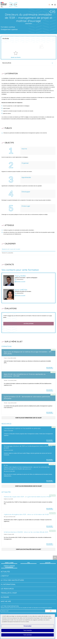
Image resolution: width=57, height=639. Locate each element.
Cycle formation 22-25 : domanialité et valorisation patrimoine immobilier (27, 397)
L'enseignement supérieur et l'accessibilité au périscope (22, 428)
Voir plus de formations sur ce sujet (28, 417)
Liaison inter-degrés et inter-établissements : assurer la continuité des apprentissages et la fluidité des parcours (27, 468)
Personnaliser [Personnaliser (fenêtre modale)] (27, 626)
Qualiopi (47, 562)
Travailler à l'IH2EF (9, 593)
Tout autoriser (27, 635)
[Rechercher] (49, 4)
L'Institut (5, 576)
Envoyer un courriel (21, 281)
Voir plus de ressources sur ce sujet (28, 486)
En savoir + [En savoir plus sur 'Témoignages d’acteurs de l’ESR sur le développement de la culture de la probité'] (49, 459)
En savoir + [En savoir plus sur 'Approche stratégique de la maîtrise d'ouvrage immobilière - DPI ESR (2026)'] (49, 367)
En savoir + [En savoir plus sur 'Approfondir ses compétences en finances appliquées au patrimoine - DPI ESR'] (49, 390)
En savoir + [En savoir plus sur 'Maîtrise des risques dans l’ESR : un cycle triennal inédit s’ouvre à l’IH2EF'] (49, 508)
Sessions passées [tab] (7, 253)
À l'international (8, 584)
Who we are (6, 601)
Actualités (5, 572)
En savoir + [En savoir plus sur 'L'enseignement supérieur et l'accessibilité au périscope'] (49, 440)
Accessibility (52, 4)
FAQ (28, 562)
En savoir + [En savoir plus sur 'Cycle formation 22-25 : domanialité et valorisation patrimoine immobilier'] (49, 412)
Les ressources (7, 589)
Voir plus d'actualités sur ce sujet (28, 549)
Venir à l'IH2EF (9, 562)
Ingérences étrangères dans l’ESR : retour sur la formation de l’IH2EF (26, 514)
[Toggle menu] (55, 4)
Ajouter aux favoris (16, 57)
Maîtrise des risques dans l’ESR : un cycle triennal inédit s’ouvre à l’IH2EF (27, 497)
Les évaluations (28, 323)
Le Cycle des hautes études (12, 580)
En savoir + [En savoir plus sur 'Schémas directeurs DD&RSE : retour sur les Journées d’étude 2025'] (49, 544)
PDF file (53, 11)
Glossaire (5, 597)
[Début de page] (55, 558)
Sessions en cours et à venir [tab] (11, 249)
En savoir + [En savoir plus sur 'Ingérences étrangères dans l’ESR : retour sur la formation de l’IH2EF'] (49, 526)
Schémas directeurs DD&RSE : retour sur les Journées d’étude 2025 (26, 532)
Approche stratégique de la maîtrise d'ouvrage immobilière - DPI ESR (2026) (27, 353)
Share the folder (50, 11)
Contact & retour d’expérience (9, 566)
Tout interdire (27, 630)
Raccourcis (6, 63)
